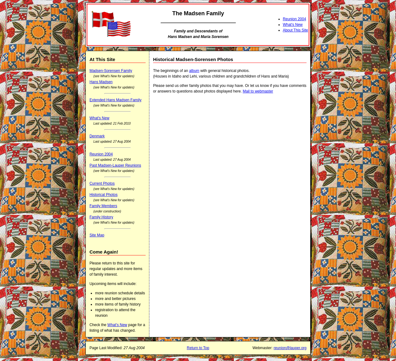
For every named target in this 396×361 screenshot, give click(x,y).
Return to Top (198, 348)
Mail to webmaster (258, 91)
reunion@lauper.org (290, 348)
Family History (101, 217)
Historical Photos (103, 194)
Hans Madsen (101, 82)
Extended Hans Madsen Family (115, 100)
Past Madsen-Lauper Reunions (115, 165)
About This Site (295, 30)
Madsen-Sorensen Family (110, 71)
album (194, 71)
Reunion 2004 (294, 19)
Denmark (97, 136)
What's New (293, 24)
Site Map (96, 235)
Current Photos (102, 183)
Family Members (103, 206)
